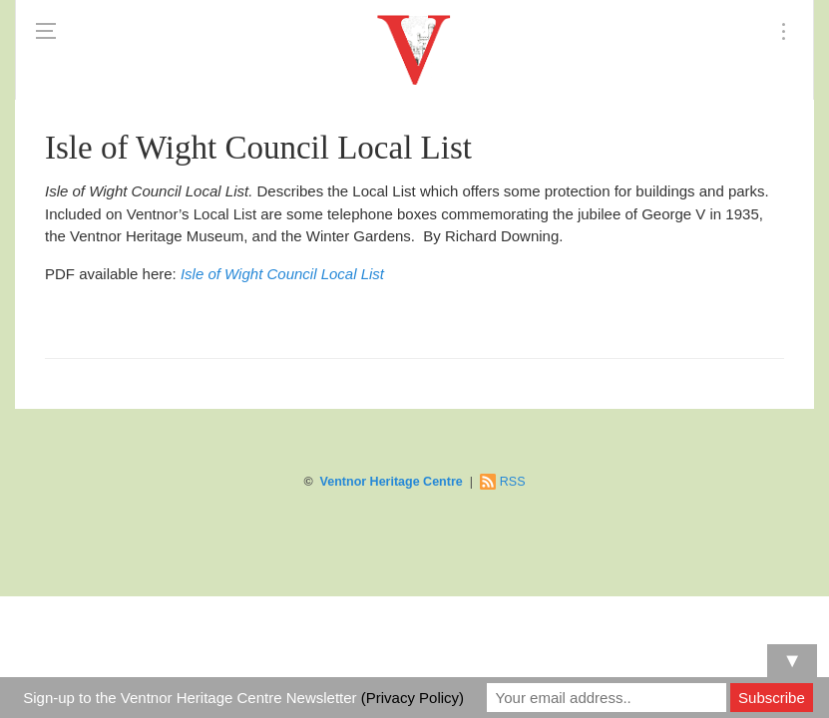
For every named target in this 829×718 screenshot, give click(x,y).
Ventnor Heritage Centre (391, 482)
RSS (513, 482)
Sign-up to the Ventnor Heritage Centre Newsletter (243, 697)
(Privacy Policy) (412, 697)
